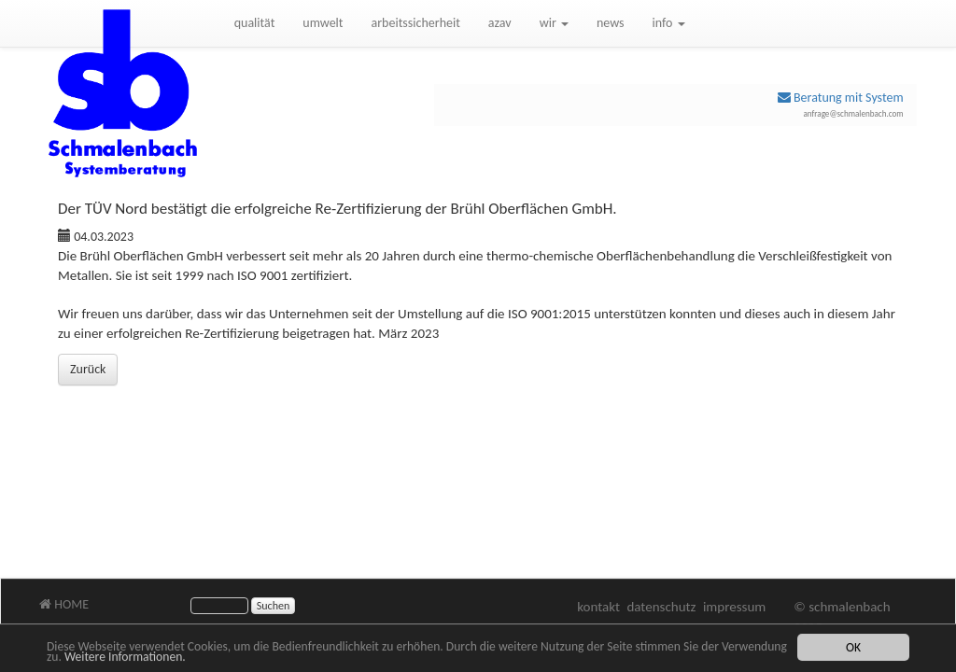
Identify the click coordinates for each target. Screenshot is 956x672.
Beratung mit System (841, 97)
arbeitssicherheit (416, 23)
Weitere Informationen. (125, 658)
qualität (254, 23)
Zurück (87, 369)
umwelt (322, 23)
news (611, 23)
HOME (64, 604)
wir (554, 23)
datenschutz (661, 606)
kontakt (598, 606)
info (669, 23)
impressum (734, 606)
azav (500, 23)
